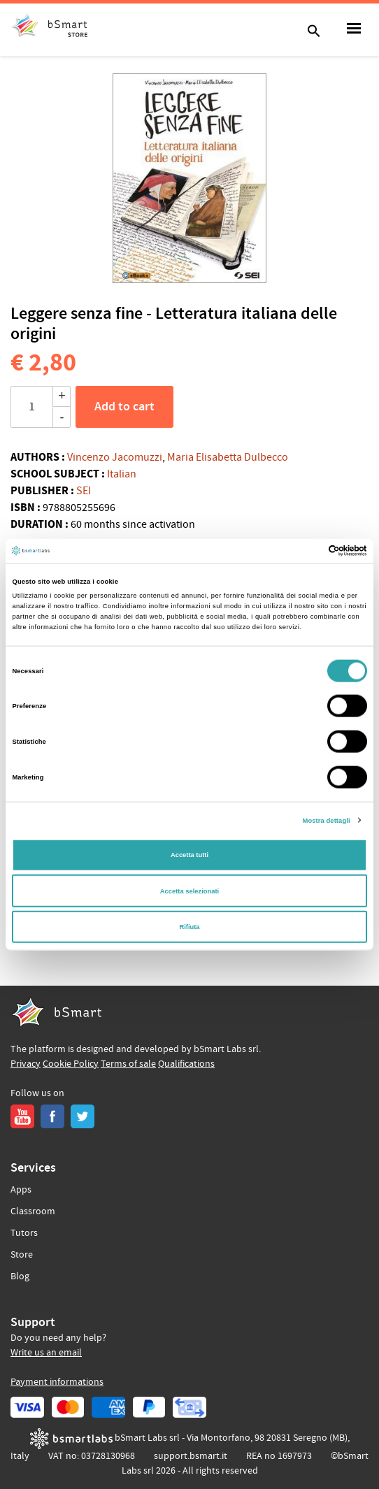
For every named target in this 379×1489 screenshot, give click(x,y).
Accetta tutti (189, 854)
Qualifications (186, 1064)
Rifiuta (189, 926)
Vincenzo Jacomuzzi (114, 457)
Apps (20, 1190)
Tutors (24, 1233)
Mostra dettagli (326, 820)
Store (21, 1255)
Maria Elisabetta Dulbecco (227, 457)
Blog (19, 1276)
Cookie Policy (71, 1064)
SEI (83, 491)
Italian (121, 474)
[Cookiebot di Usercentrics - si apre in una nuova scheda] (306, 550)
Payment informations (56, 1382)
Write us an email (46, 1352)
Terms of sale (128, 1064)
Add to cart (124, 406)
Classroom (32, 1211)
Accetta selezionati (189, 890)
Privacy (25, 1064)
